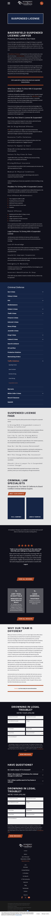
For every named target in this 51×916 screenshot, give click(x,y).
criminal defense (20, 56)
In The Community (25, 880)
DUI (9, 129)
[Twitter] (26, 899)
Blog (25, 886)
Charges (28, 721)
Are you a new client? (30, 733)
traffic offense (35, 96)
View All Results (25, 619)
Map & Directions (25, 862)
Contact (25, 892)
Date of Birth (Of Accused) (13, 721)
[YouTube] (29, 899)
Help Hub (25, 883)
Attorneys (25, 868)
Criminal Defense (25, 871)
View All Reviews (25, 579)
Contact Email (29, 729)
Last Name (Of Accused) (31, 717)
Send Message (25, 755)
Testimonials (25, 889)
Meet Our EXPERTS (17, 494)
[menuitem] (25, 292)
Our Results (25, 877)
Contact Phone (11, 733)
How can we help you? (12, 737)
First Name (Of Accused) (13, 717)
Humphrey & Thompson (14, 54)
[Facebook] (22, 899)
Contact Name (11, 729)
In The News (25, 874)
